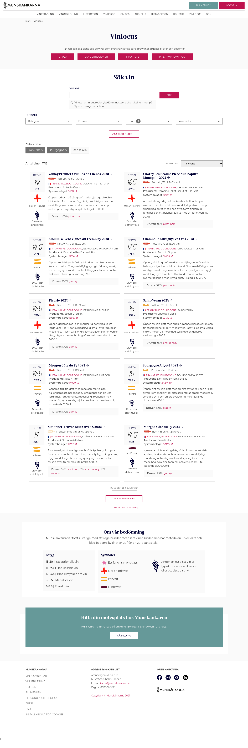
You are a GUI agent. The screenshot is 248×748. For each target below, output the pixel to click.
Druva (63, 56)
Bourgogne (74, 183)
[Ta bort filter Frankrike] (35, 150)
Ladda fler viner (124, 498)
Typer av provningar (172, 56)
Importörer (133, 56)
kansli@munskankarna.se (115, 683)
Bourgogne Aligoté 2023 (160, 365)
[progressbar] (124, 490)
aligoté (167, 407)
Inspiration (90, 14)
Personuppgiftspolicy (41, 698)
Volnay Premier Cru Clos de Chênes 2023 (78, 174)
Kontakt (178, 14)
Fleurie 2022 (58, 300)
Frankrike (58, 183)
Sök (208, 14)
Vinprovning (45, 14)
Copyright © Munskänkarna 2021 (110, 695)
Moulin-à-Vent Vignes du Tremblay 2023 (79, 239)
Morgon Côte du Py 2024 (162, 427)
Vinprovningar (36, 675)
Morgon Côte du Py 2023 (67, 365)
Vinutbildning (68, 14)
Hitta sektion (159, 14)
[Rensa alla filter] (80, 150)
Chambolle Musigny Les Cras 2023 (168, 239)
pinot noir (74, 216)
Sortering (172, 163)
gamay (73, 281)
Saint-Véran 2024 (156, 300)
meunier (56, 473)
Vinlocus (195, 14)
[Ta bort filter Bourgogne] (58, 150)
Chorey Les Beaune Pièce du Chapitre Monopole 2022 (170, 176)
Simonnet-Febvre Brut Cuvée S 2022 (75, 427)
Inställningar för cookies (44, 714)
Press (29, 703)
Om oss (125, 14)
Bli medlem (33, 692)
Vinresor (109, 14)
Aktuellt (140, 14)
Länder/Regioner (96, 56)
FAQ (28, 709)
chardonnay (170, 342)
